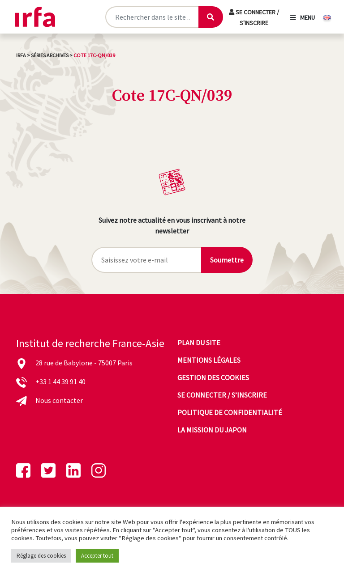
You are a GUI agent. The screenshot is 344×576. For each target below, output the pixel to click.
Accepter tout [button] (97, 555)
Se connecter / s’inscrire (222, 394)
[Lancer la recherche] (210, 17)
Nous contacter (59, 400)
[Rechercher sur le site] (151, 17)
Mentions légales (209, 360)
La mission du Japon (212, 429)
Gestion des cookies (213, 377)
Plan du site (198, 342)
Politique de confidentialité (229, 412)
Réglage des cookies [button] (41, 555)
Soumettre (227, 259)
